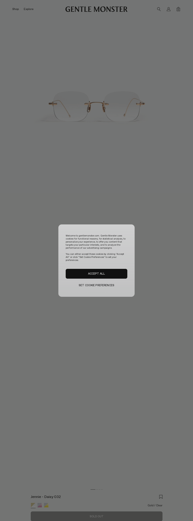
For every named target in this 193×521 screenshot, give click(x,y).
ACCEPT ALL (96, 273)
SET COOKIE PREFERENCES (96, 285)
